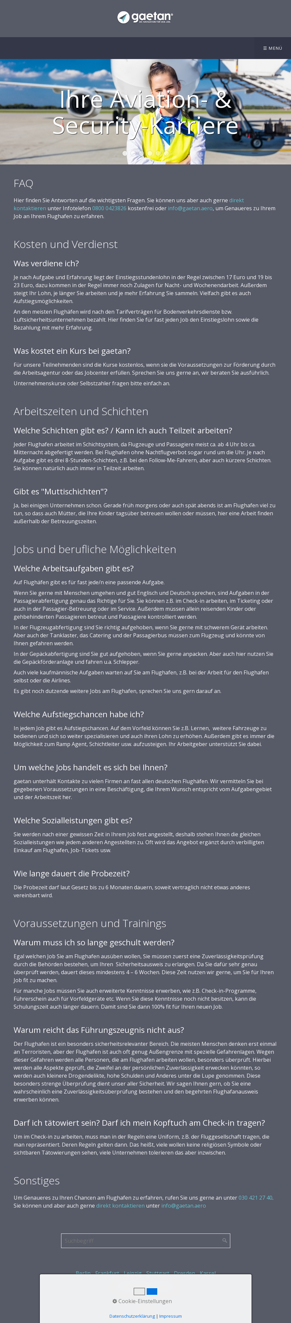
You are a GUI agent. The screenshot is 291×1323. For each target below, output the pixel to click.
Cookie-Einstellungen (142, 1301)
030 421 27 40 (255, 1197)
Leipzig (133, 1273)
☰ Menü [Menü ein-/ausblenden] (273, 48)
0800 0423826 (109, 208)
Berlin (83, 1273)
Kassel (208, 1273)
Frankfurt (107, 1273)
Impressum (170, 1316)
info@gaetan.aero (190, 208)
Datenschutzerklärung (132, 1316)
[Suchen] (225, 1240)
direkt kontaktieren (120, 1205)
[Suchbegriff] (145, 1240)
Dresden (184, 1273)
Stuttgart (157, 1273)
